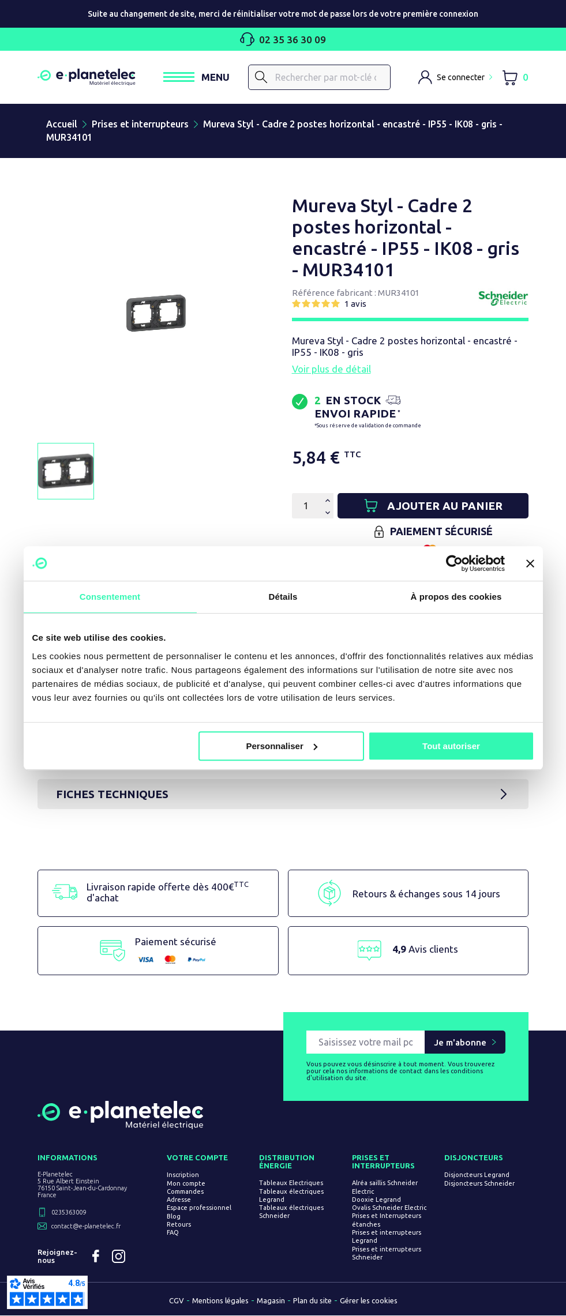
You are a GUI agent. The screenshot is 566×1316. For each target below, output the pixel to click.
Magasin (271, 1301)
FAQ (173, 1232)
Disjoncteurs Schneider (479, 1183)
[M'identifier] (455, 77)
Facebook (95, 1256)
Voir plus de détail (331, 368)
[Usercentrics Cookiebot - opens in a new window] (454, 563)
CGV (176, 1301)
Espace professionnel (199, 1208)
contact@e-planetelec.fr (86, 1226)
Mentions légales (220, 1301)
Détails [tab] (283, 596)
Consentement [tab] (110, 596)
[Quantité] (306, 505)
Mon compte (186, 1183)
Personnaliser (281, 746)
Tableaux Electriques (291, 1183)
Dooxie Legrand (376, 1199)
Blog (174, 1216)
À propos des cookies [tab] (456, 596)
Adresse (179, 1200)
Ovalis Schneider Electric (389, 1208)
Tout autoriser (451, 746)
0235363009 (68, 1212)
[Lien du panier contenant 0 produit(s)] (514, 77)
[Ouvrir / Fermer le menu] (196, 77)
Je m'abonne (460, 1042)
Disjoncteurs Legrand (476, 1175)
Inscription (183, 1175)
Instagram (118, 1256)
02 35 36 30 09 (283, 39)
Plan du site (312, 1301)
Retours (179, 1224)
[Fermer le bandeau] (530, 563)
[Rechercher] (319, 77)
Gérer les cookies (369, 1301)
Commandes (185, 1191)
